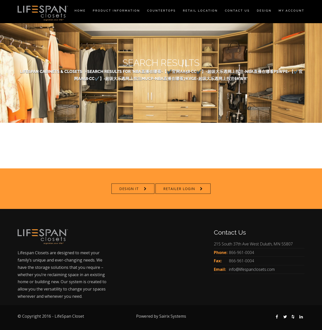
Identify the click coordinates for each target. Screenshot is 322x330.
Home (80, 10)
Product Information (116, 10)
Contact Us (237, 10)
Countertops (161, 10)
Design (264, 10)
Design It (129, 188)
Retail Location (200, 10)
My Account (291, 10)
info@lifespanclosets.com (252, 269)
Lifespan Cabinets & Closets (51, 71)
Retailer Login (179, 188)
